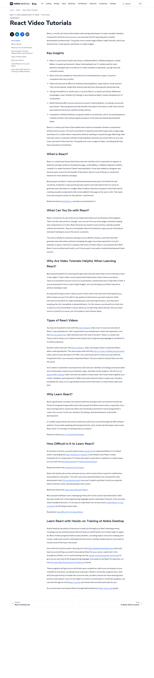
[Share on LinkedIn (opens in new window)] (17, 34)
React (18, 10)
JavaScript (88, 451)
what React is (67, 201)
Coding (48, 3)
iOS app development (71, 480)
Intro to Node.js (77, 347)
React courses (75, 582)
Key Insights (15, 40)
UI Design (60, 374)
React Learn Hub (105, 588)
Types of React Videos (19, 57)
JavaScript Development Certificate (104, 555)
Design (56, 3)
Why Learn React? (17, 60)
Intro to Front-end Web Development (109, 351)
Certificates (82, 3)
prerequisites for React (74, 467)
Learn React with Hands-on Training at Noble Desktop (20, 70)
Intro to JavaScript (58, 334)
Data (64, 3)
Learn (12, 10)
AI (42, 3)
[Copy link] (27, 34)
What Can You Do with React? (21, 48)
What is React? (16, 44)
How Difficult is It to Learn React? (20, 65)
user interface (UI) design (76, 454)
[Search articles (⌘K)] (132, 3)
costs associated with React (76, 489)
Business (71, 3)
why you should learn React (72, 434)
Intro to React (84, 327)
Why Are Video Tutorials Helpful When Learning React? (22, 52)
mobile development (88, 461)
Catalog (113, 3)
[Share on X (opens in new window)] (12, 34)
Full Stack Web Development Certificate (67, 562)
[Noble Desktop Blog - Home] (23, 3)
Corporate (103, 3)
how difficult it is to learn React (70, 512)
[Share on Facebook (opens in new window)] (22, 34)
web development (69, 461)
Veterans (93, 3)
